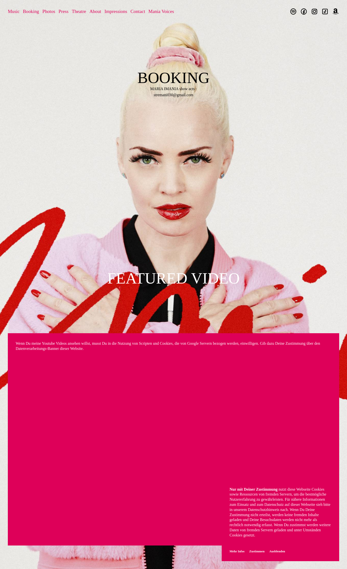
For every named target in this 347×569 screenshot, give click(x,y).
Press (63, 11)
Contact (137, 11)
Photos (48, 11)
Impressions (115, 11)
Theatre (79, 11)
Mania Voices (161, 11)
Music (14, 11)
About (95, 11)
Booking (31, 11)
